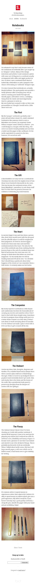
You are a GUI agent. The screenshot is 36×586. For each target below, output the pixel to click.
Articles (16, 18)
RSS (18, 559)
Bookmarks (23, 18)
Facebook (14, 559)
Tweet (20, 547)
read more (21, 570)
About (11, 18)
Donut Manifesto (7, 187)
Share (15, 547)
